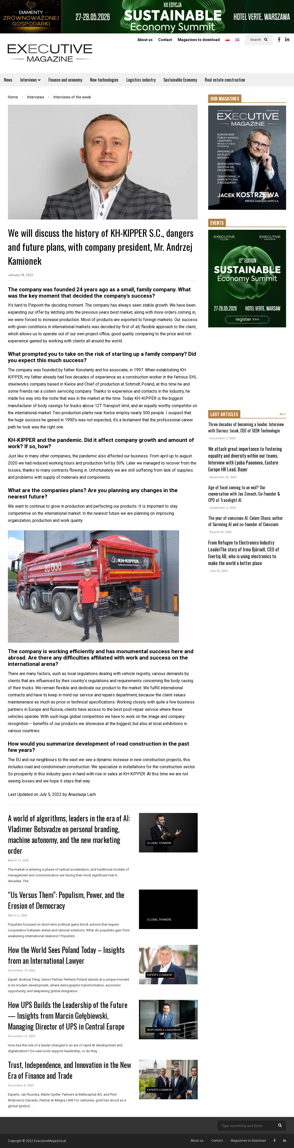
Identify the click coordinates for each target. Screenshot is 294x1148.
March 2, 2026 (17, 915)
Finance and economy (65, 80)
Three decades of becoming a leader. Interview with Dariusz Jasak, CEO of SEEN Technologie (246, 427)
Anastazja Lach (82, 794)
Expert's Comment (159, 975)
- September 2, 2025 (222, 508)
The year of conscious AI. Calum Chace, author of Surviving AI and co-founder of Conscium (245, 521)
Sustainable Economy (180, 80)
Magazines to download (199, 40)
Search (258, 40)
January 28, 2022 (20, 275)
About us (145, 40)
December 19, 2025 (21, 970)
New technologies (104, 80)
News (8, 80)
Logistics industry (141, 80)
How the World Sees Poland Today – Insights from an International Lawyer (66, 955)
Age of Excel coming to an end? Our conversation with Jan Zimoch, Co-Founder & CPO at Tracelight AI (244, 493)
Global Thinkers (159, 843)
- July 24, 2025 (217, 571)
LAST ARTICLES (224, 414)
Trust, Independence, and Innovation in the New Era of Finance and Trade (69, 1070)
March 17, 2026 (18, 860)
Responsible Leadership (164, 1030)
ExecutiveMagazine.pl (50, 1141)
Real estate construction (225, 80)
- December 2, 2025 (221, 438)
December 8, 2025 (20, 1085)
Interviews (30, 80)
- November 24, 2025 (222, 477)
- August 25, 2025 (219, 532)
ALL (283, 414)
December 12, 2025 (21, 1036)
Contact (165, 40)
